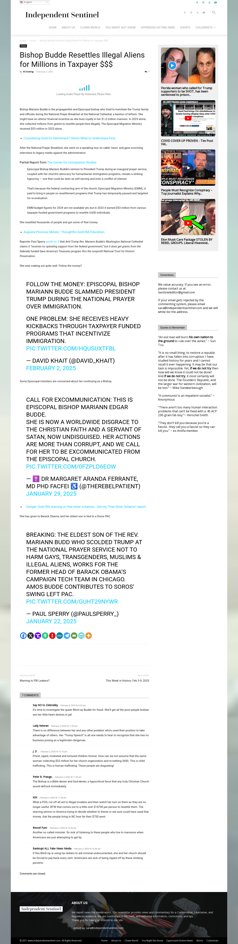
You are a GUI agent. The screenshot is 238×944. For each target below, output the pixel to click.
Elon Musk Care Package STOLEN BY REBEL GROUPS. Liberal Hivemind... (186, 241)
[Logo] (61, 12)
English (26, 2)
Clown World (90, 27)
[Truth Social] (38, 635)
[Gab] (45, 635)
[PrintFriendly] (81, 635)
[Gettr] (52, 635)
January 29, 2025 (51, 493)
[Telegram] (67, 635)
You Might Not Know (120, 27)
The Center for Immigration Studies (72, 162)
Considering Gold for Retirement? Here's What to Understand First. (70, 138)
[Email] (74, 635)
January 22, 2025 (51, 621)
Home (53, 27)
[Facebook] (23, 635)
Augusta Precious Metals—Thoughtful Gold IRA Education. (64, 232)
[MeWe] (59, 635)
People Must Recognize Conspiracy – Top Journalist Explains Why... (186, 192)
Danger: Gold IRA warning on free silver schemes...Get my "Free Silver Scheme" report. (86, 506)
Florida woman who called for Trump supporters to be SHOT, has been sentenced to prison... (186, 91)
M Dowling (28, 71)
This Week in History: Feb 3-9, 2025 (127, 680)
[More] (88, 635)
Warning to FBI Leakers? (35, 680)
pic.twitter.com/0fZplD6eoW (71, 466)
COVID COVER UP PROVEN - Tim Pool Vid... (187, 142)
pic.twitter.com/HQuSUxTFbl (71, 348)
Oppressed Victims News (158, 27)
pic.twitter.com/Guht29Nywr (72, 601)
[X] (30, 635)
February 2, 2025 (51, 368)
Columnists (206, 27)
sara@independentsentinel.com (105, 928)
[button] (213, 13)
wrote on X (52, 241)
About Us (68, 27)
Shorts (185, 27)
